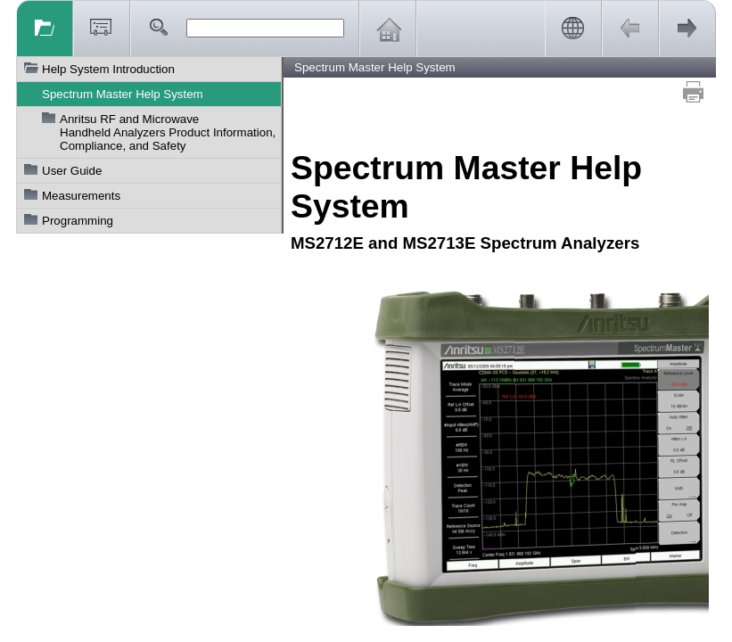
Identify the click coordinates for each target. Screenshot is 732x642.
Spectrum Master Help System (122, 94)
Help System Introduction (108, 69)
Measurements (81, 195)
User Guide (72, 170)
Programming (77, 220)
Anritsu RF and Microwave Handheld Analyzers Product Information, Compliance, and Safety (168, 132)
